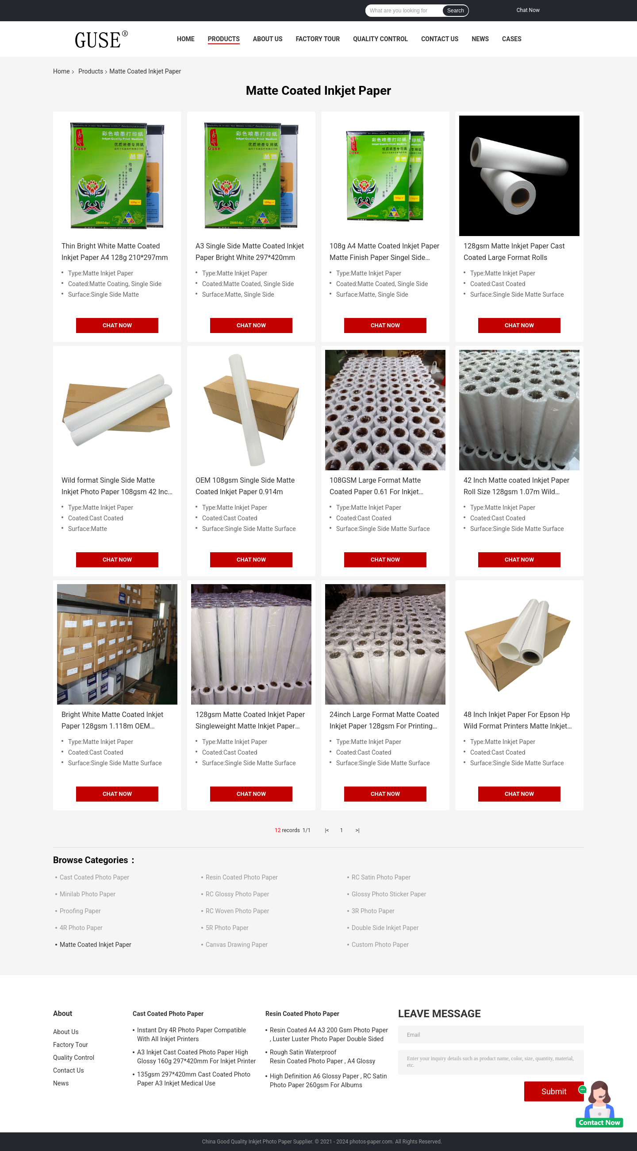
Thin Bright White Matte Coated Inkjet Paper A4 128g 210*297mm (114, 252)
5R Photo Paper (227, 927)
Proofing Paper (80, 911)
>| (357, 830)
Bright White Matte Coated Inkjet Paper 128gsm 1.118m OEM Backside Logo (112, 721)
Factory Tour (318, 39)
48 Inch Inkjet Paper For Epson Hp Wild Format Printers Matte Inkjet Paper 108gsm (517, 721)
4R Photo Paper (81, 927)
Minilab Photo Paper (87, 894)
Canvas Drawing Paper (237, 944)
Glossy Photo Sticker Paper (389, 894)
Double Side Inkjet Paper (385, 927)
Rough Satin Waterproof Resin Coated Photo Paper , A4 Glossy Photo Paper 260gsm (323, 1058)
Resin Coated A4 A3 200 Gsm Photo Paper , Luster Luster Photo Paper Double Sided (329, 1034)
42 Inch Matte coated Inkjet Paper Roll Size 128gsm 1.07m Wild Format (516, 487)
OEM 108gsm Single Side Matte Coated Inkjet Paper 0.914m (245, 486)
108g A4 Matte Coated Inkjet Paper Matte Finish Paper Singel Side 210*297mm (384, 253)
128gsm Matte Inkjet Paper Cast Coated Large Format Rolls (514, 252)
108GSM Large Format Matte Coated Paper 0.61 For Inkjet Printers (375, 487)
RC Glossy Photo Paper (237, 894)
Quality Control (380, 39)
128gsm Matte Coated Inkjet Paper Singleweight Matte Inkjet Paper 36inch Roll (250, 721)
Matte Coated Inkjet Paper (95, 944)
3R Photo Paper (373, 911)
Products (224, 39)
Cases (512, 39)
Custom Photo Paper (380, 944)
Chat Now (528, 10)
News (480, 39)
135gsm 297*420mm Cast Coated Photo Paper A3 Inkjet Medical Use (193, 1079)
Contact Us (439, 39)
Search (455, 11)
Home (186, 39)
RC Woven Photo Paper (237, 911)
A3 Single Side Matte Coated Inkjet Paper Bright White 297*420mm (250, 252)
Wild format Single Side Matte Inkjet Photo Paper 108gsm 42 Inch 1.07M (116, 487)
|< (327, 830)
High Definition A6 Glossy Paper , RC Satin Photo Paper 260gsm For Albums (328, 1081)
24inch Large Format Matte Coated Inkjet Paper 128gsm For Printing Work (384, 721)
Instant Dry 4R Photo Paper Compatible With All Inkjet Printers (191, 1034)
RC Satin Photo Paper (381, 877)
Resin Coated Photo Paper (242, 877)
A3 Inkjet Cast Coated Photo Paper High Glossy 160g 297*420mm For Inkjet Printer (196, 1057)
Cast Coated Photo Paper (94, 877)
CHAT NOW (117, 325)
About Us (268, 39)
